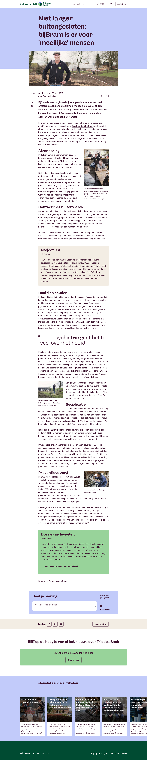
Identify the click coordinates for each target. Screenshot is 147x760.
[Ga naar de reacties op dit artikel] (107, 96)
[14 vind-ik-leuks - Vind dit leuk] (102, 96)
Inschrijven (121, 4)
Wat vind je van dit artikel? (46, 605)
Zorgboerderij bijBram (82, 126)
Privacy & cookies (118, 753)
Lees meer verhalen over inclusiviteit (61, 566)
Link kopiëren (100, 624)
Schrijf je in (73, 660)
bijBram (91, 260)
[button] (144, 718)
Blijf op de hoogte (98, 753)
